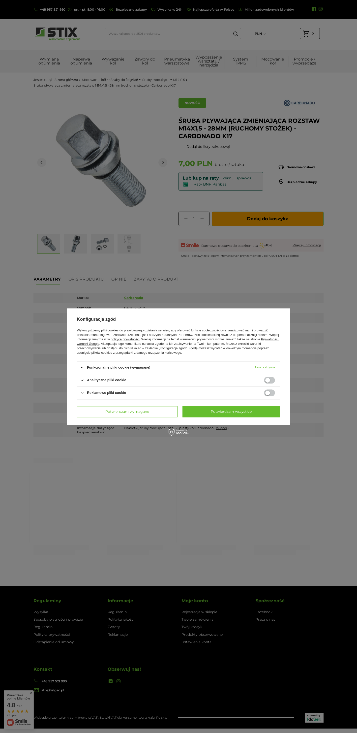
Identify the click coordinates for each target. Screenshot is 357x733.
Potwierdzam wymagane (127, 411)
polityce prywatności (125, 339)
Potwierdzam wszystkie (231, 411)
